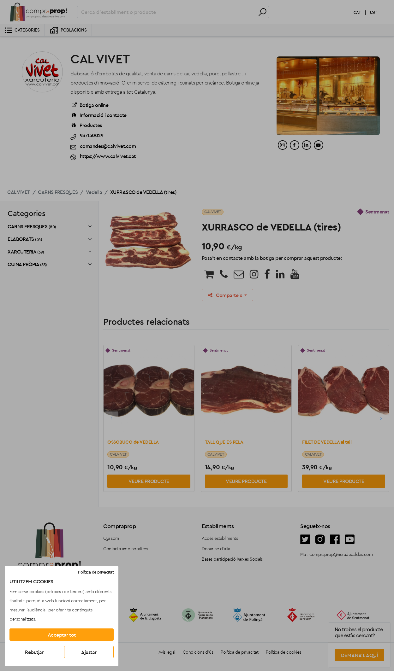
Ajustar (89, 652)
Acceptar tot (62, 635)
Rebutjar (34, 652)
